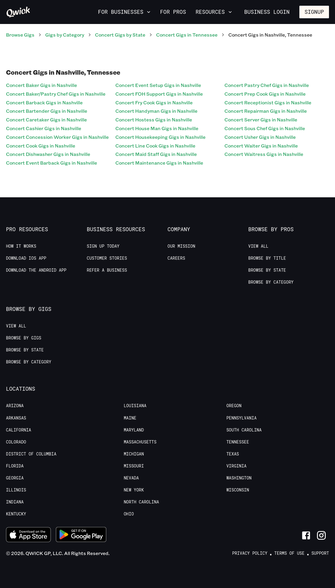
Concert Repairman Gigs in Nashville (265, 111)
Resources (214, 11)
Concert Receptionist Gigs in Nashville (267, 102)
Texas (232, 454)
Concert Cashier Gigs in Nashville (43, 128)
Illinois (16, 490)
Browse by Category (271, 282)
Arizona (15, 405)
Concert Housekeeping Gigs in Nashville (160, 137)
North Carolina (141, 502)
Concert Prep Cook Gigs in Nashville (265, 94)
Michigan (134, 454)
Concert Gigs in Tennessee (187, 34)
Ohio (129, 514)
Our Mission (181, 246)
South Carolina (244, 430)
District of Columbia (31, 454)
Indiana (15, 502)
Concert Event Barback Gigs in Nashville (51, 163)
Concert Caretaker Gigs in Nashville (46, 119)
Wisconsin (237, 490)
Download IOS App (26, 258)
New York (134, 490)
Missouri (134, 466)
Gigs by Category (64, 34)
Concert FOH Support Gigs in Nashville (159, 94)
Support (320, 553)
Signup (314, 11)
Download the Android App (36, 270)
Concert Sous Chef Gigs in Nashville (264, 128)
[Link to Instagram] (321, 535)
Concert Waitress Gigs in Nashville (263, 154)
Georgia (15, 478)
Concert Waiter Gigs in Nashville (261, 145)
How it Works (21, 246)
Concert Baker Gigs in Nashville (41, 85)
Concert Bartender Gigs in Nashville (46, 111)
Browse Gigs (20, 34)
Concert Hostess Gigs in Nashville (153, 119)
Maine (130, 418)
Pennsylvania (241, 418)
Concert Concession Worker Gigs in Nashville (57, 137)
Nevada (131, 478)
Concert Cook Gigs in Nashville (40, 145)
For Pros (173, 11)
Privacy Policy (250, 553)
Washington (238, 478)
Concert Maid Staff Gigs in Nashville (156, 154)
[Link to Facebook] (306, 535)
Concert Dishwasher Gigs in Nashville (48, 154)
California (18, 430)
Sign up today (103, 246)
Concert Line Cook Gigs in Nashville (155, 145)
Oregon (233, 405)
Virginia (236, 466)
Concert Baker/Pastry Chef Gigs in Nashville (55, 94)
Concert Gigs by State (120, 34)
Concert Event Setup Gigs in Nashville (158, 85)
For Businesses (125, 11)
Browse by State (267, 270)
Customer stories (107, 258)
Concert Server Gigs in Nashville (260, 119)
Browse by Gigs (23, 338)
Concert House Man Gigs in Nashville (156, 128)
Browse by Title (267, 258)
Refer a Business (107, 270)
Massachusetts (140, 442)
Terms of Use (289, 553)
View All (258, 246)
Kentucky (16, 514)
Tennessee (237, 442)
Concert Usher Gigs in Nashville (260, 137)
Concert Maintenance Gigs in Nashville (159, 163)
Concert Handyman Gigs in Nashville (156, 111)
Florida (15, 466)
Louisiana (135, 405)
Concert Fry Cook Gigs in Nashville (154, 102)
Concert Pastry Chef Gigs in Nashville (266, 85)
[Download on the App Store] (28, 535)
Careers (176, 258)
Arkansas (16, 418)
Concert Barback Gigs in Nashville (44, 102)
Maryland (134, 430)
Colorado (16, 442)
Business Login (266, 11)
